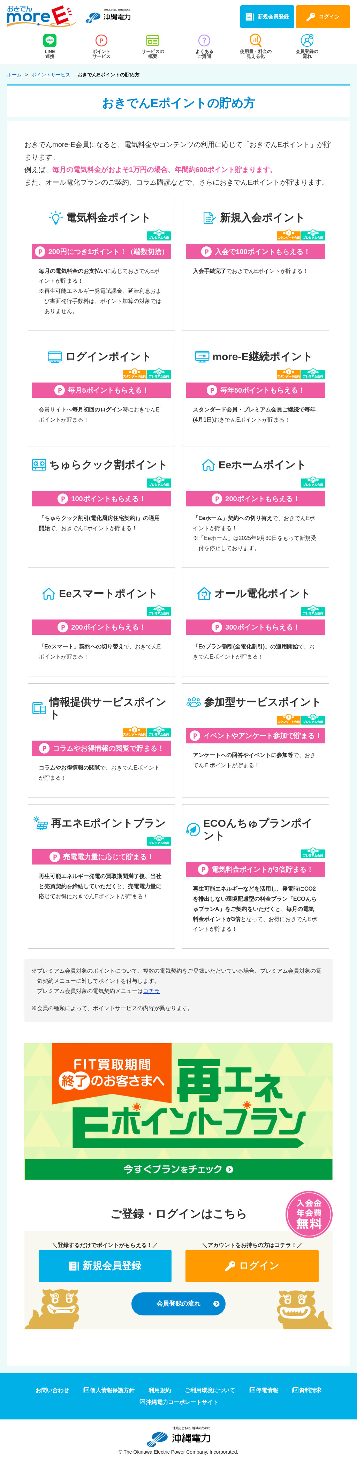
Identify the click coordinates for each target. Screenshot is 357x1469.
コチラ (151, 991)
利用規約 (160, 1390)
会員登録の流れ (178, 1303)
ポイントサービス (50, 74)
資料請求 (310, 1390)
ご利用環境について (210, 1390)
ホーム (14, 74)
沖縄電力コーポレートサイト (182, 1402)
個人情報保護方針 (112, 1390)
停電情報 (267, 1390)
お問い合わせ (52, 1390)
